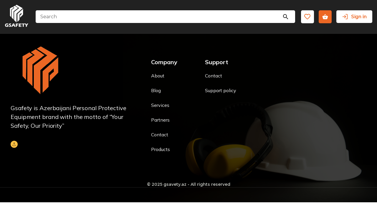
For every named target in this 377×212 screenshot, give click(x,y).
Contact (159, 135)
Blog (156, 90)
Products (160, 149)
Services (160, 105)
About (157, 76)
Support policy (220, 90)
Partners (160, 120)
